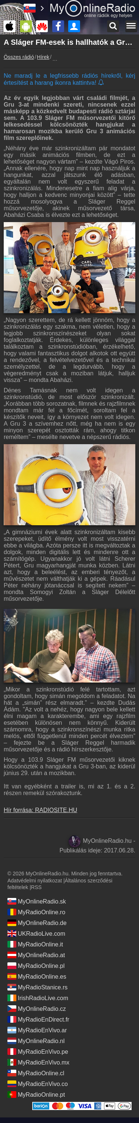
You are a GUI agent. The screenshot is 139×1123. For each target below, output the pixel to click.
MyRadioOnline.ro (36, 912)
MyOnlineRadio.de (37, 922)
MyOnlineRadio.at (36, 955)
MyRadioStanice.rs (37, 987)
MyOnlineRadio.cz (36, 1008)
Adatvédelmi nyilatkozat (34, 881)
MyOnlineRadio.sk (36, 901)
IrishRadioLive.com (37, 998)
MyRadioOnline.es (36, 976)
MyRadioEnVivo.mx (38, 1062)
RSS (36, 887)
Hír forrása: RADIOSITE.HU (40, 810)
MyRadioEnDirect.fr (38, 1019)
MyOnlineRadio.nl (35, 1040)
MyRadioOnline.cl (35, 1073)
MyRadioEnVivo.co (37, 1083)
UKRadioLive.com (36, 933)
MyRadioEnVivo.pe (37, 1051)
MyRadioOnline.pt (36, 1094)
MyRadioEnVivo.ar (37, 1030)
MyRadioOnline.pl (35, 965)
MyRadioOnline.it (35, 944)
